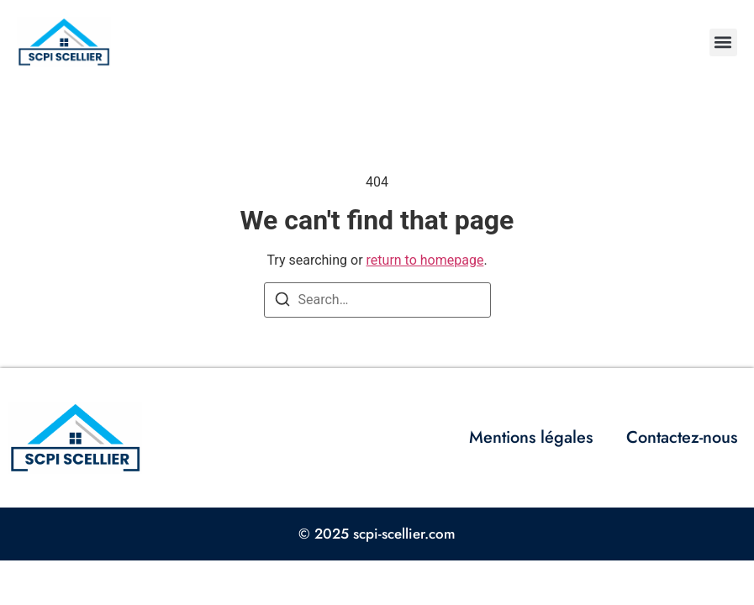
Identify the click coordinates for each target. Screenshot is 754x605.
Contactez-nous (681, 437)
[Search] (282, 302)
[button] (723, 42)
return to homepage (425, 260)
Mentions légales (531, 437)
